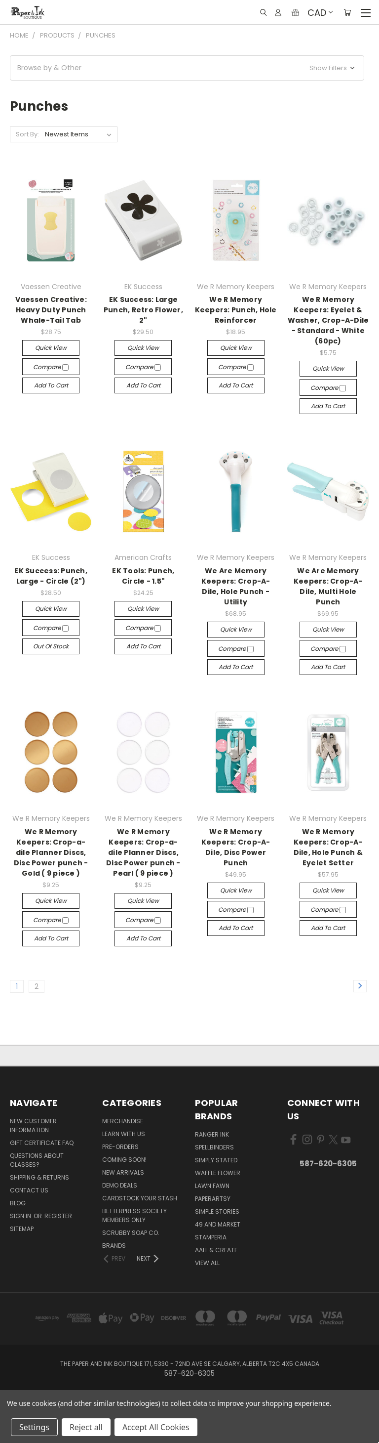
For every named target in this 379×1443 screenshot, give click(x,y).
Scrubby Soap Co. (130, 1233)
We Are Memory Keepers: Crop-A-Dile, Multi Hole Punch (328, 586)
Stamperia (211, 1237)
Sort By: (27, 134)
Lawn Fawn (212, 1186)
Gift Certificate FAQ (42, 1143)
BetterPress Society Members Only (134, 1215)
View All (207, 1263)
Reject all (86, 1427)
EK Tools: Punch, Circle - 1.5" (143, 576)
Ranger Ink (212, 1134)
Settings (34, 1427)
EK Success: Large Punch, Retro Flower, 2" (143, 310)
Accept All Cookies (156, 1427)
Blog (18, 1203)
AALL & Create (216, 1250)
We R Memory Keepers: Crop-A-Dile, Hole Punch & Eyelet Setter (328, 847)
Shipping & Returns (39, 1177)
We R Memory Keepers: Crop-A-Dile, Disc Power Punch (235, 847)
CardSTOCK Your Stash (139, 1198)
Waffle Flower (217, 1173)
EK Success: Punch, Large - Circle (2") (50, 576)
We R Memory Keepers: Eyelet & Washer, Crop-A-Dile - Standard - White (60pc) (328, 320)
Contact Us (29, 1190)
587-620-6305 (328, 1163)
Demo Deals (119, 1185)
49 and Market (217, 1224)
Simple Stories (217, 1211)
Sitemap (22, 1229)
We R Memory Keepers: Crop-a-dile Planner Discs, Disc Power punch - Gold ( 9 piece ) (51, 852)
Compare (51, 367)
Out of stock (51, 646)
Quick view (51, 347)
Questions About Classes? (37, 1160)
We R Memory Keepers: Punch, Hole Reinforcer (236, 310)
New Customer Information (33, 1125)
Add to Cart (51, 385)
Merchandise (122, 1121)
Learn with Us (123, 1134)
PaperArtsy (212, 1198)
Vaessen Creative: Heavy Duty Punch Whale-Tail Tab (51, 310)
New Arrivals (123, 1172)
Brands (114, 1245)
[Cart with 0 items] (347, 12)
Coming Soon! (124, 1159)
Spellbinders (214, 1147)
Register (58, 1216)
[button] (187, 68)
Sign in (21, 1216)
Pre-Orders (120, 1147)
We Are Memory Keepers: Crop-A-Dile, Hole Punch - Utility (235, 586)
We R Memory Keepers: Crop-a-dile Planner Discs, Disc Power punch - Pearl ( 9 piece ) (143, 852)
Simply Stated (216, 1160)
